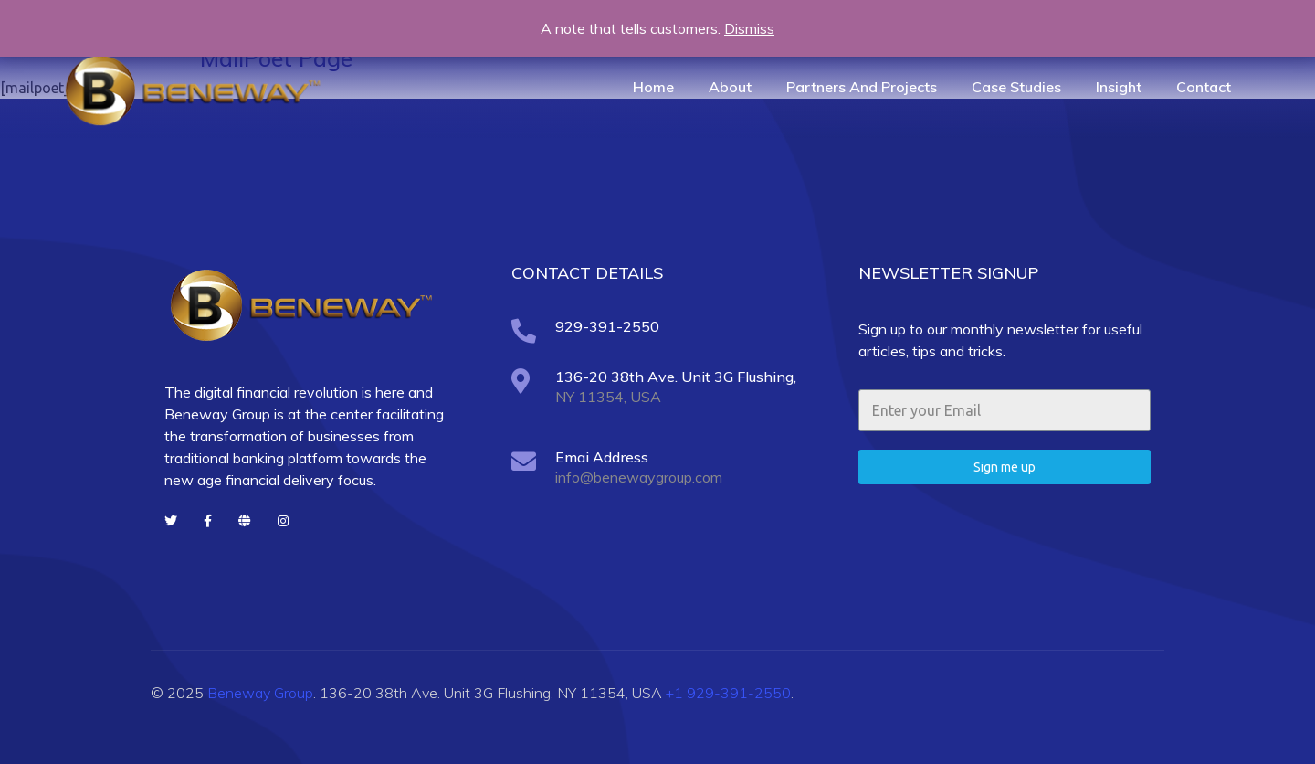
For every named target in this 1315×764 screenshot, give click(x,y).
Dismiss (749, 28)
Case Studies (1016, 87)
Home (653, 87)
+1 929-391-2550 (728, 693)
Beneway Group (260, 693)
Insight (1118, 87)
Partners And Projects (861, 87)
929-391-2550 (607, 326)
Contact (1203, 87)
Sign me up (1004, 467)
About (730, 87)
